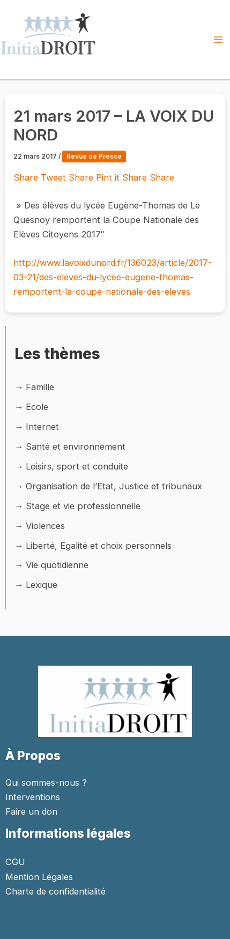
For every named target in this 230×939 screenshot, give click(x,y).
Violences (45, 525)
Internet (42, 426)
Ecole (37, 406)
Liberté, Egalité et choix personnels (99, 545)
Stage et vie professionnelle (83, 506)
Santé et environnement (75, 446)
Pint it (109, 177)
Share (27, 177)
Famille (40, 387)
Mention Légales (39, 876)
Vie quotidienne (57, 565)
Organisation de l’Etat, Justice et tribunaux (114, 486)
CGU (15, 861)
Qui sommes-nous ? (46, 782)
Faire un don (31, 811)
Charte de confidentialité (55, 891)
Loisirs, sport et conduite (77, 466)
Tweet (55, 177)
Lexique (41, 584)
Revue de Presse (94, 156)
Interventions (32, 797)
